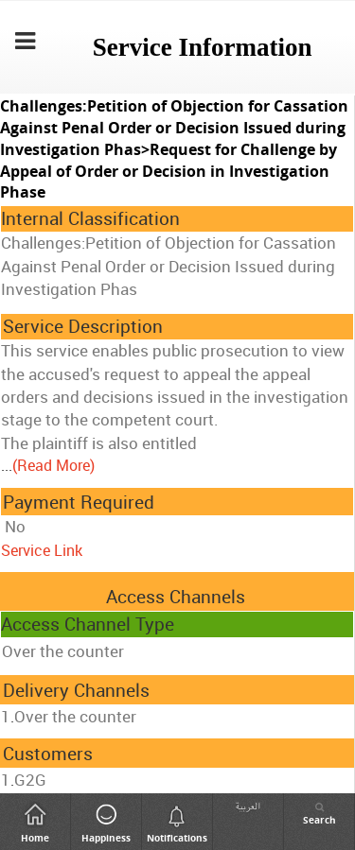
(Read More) (53, 465)
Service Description (83, 326)
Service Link (41, 550)
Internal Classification (90, 218)
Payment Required (78, 502)
